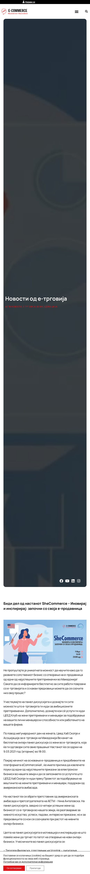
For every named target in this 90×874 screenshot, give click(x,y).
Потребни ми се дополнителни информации (28, 861)
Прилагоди (35, 868)
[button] (76, 11)
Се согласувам (14, 868)
